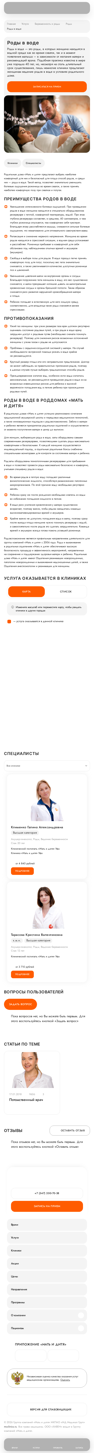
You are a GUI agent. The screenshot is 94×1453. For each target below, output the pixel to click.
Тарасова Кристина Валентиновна (36, 935)
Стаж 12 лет (17, 951)
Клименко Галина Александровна (37, 827)
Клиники (13, 163)
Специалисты (33, 163)
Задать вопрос (20, 1004)
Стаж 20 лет (18, 843)
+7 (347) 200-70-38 (47, 1193)
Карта (26, 591)
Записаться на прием (47, 86)
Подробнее (22, 870)
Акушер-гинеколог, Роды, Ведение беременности (39, 839)
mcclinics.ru (10, 1427)
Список (66, 591)
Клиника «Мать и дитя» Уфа (26, 853)
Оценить (65, 1380)
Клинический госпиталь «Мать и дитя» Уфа (35, 849)
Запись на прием (47, 1206)
